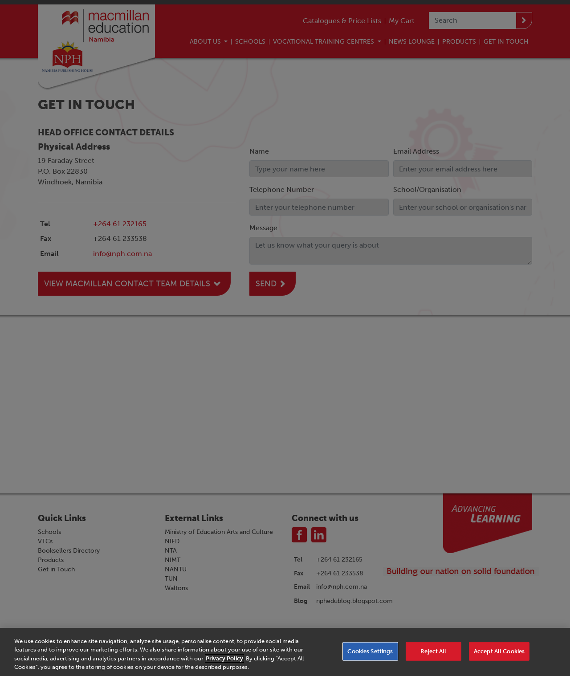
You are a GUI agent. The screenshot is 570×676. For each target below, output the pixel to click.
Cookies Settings (370, 651)
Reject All (433, 651)
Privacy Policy (224, 658)
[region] (285, 652)
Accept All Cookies (499, 651)
